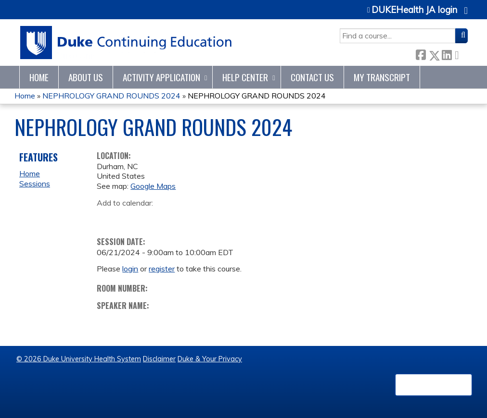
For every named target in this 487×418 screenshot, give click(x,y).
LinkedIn (446, 53)
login (130, 268)
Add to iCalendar (150, 217)
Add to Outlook (173, 217)
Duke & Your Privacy (210, 359)
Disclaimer (159, 359)
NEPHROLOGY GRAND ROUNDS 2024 (111, 95)
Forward (459, 53)
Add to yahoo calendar (128, 217)
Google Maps (153, 186)
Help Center (245, 77)
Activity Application (161, 77)
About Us (85, 77)
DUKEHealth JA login (414, 10)
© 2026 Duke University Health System (78, 359)
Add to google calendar (106, 217)
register (162, 268)
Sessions (34, 183)
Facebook (420, 53)
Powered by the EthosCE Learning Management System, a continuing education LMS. (434, 384)
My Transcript (382, 77)
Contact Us (312, 77)
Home (39, 77)
